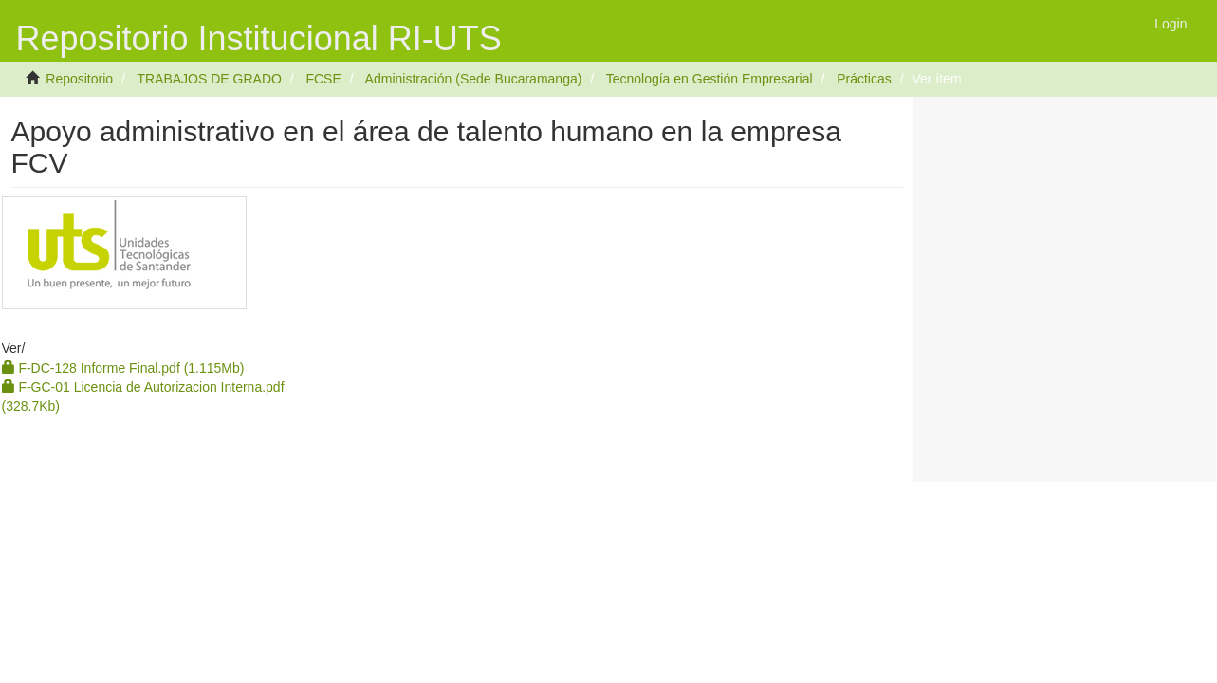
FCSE (323, 78)
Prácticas (864, 78)
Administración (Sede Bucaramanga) (473, 78)
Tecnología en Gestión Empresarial (709, 78)
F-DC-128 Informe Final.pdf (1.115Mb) (123, 368)
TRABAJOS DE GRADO (209, 78)
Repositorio (79, 78)
